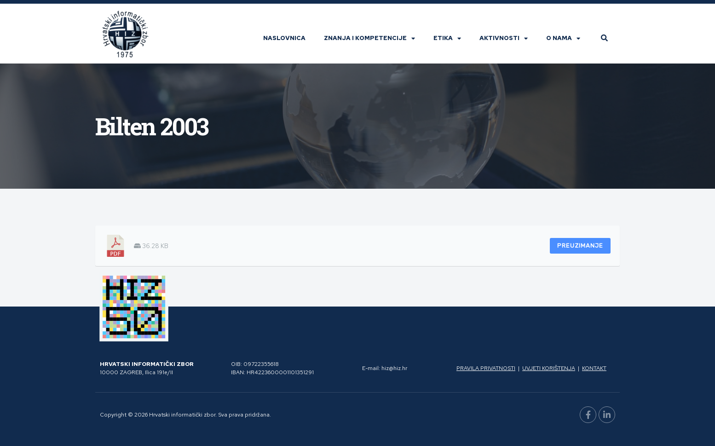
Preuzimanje (580, 245)
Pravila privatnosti (485, 368)
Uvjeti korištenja (548, 368)
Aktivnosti (503, 38)
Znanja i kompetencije (369, 38)
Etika (447, 38)
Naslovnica (284, 38)
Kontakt (594, 368)
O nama (563, 38)
